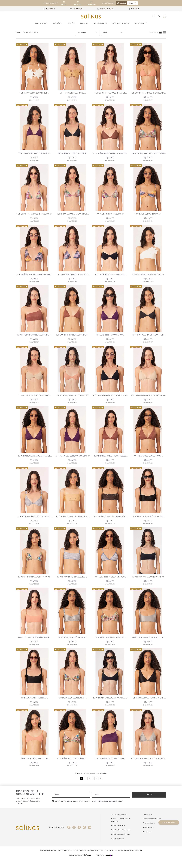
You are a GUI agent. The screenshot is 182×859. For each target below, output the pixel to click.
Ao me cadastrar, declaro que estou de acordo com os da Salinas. (89, 801)
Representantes (149, 823)
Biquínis (57, 23)
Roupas (84, 23)
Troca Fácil (147, 832)
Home (18, 32)
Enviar (149, 795)
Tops (36, 32)
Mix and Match (120, 23)
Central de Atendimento (152, 819)
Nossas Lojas (147, 814)
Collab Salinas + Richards (120, 830)
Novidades (41, 23)
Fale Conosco (148, 827)
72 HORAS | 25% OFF (50, 3)
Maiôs (71, 23)
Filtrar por (87, 32)
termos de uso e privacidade (104, 801)
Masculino (141, 23)
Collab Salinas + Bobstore (120, 834)
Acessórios (100, 23)
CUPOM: (129, 3)
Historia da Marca (118, 825)
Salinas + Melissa (117, 838)
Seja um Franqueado (118, 814)
